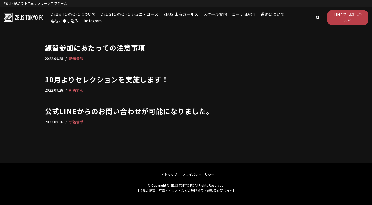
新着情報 (76, 58)
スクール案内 (215, 14)
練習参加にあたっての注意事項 (95, 48)
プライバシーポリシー (198, 174)
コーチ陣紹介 (244, 14)
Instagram (93, 21)
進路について (273, 14)
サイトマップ (167, 174)
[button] (318, 17)
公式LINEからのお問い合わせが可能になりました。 (129, 111)
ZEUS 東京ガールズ (180, 14)
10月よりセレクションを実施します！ (107, 79)
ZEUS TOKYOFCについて (73, 14)
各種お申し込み (65, 21)
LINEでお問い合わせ (348, 17)
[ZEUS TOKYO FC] (23, 17)
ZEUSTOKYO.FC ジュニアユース (129, 14)
